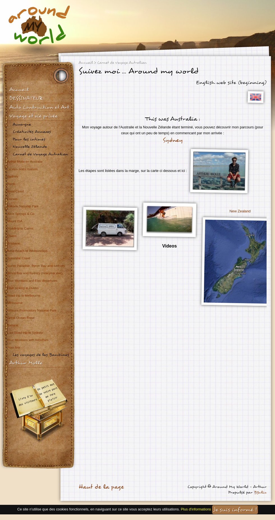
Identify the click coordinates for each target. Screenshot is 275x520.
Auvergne (22, 124)
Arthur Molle (25, 363)
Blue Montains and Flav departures (32, 280)
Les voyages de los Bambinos (41, 354)
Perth (11, 184)
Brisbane (13, 243)
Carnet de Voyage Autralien (40, 154)
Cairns (12, 236)
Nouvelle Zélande (30, 146)
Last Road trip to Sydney (25, 332)
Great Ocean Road (21, 317)
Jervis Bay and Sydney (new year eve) (35, 273)
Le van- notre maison (22, 169)
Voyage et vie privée (33, 116)
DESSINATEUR (25, 98)
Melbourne (14, 303)
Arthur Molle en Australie (24, 161)
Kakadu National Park (22, 206)
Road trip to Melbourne (23, 295)
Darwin (12, 199)
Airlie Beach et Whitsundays (27, 251)
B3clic (260, 492)
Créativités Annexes (32, 131)
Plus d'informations (196, 509)
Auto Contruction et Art (39, 107)
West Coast (15, 191)
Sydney (12, 176)
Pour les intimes (29, 139)
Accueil (19, 89)
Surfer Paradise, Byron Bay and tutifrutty (36, 265)
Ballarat (12, 325)
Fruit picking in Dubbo (22, 288)
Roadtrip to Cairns (20, 228)
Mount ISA (14, 221)
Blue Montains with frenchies (28, 340)
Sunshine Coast (18, 258)
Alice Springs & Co (20, 213)
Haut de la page (101, 487)
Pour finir (13, 347)
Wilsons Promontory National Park (31, 310)
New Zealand (240, 211)
